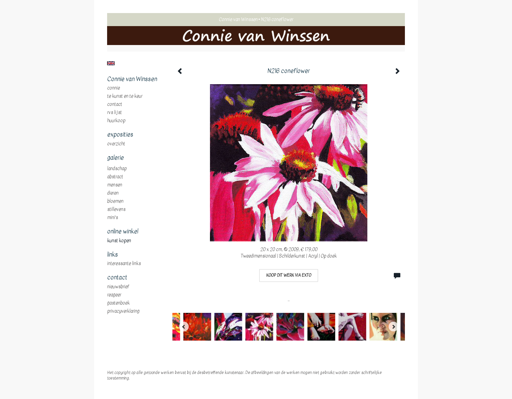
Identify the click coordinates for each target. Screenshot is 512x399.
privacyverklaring (123, 311)
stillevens (116, 209)
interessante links (124, 263)
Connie (113, 88)
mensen (114, 185)
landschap (117, 168)
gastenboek (118, 303)
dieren (113, 193)
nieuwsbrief (118, 287)
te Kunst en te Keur (124, 96)
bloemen (115, 201)
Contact (114, 104)
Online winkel (122, 231)
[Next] (393, 326)
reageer (114, 295)
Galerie (115, 158)
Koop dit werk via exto (288, 275)
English (111, 63)
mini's (112, 217)
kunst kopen (119, 241)
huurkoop (116, 120)
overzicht (116, 144)
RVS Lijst (114, 112)
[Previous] (184, 326)
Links (112, 255)
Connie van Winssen (238, 19)
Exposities (120, 134)
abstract (115, 177)
